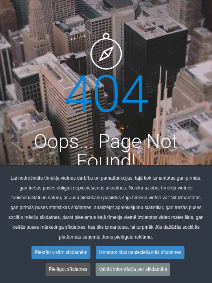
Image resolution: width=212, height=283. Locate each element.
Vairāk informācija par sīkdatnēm (133, 271)
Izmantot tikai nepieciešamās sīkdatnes (140, 254)
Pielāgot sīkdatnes (68, 271)
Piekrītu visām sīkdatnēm (61, 254)
